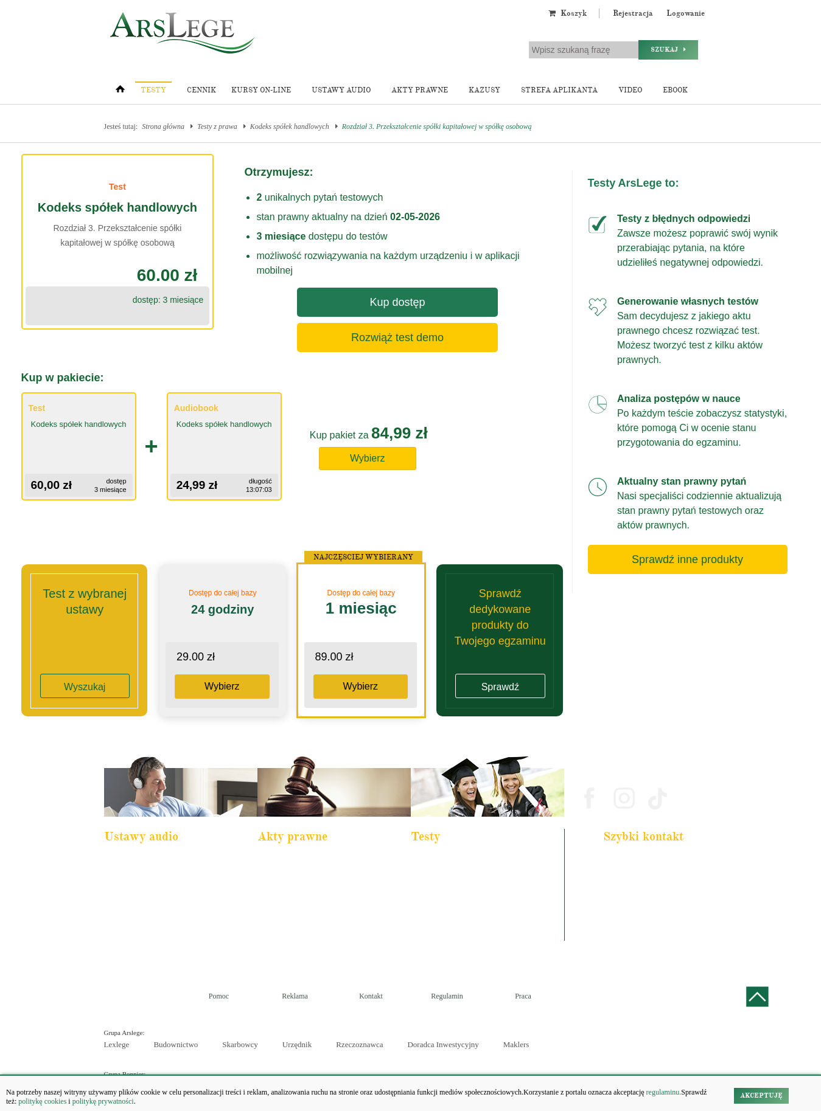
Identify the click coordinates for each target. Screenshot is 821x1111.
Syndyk (430, 928)
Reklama (295, 996)
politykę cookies (42, 1101)
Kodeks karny (285, 862)
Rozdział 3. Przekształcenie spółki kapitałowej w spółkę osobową (437, 126)
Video (630, 90)
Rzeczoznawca (359, 1044)
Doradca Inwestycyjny (442, 1044)
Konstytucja (283, 944)
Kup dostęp (397, 302)
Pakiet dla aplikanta (139, 862)
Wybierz (367, 458)
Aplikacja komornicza (449, 878)
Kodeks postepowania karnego (154, 944)
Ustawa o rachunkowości (147, 928)
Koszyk (567, 13)
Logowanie (685, 13)
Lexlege (117, 1044)
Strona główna (163, 126)
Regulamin (447, 996)
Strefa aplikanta (559, 90)
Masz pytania (626, 934)
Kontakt (371, 996)
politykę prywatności (103, 1101)
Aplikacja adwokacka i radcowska (466, 862)
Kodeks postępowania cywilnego (157, 911)
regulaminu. (663, 1092)
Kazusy (484, 90)
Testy (153, 90)
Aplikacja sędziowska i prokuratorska (470, 911)
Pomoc (219, 996)
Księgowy (433, 944)
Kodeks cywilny (135, 895)
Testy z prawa (217, 126)
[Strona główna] (120, 92)
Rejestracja (633, 13)
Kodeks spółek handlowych (289, 126)
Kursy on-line (261, 90)
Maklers (516, 1044)
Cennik (201, 90)
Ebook (675, 90)
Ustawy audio (341, 90)
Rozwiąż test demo (397, 337)
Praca (523, 996)
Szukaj (668, 50)
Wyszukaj (84, 687)
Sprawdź (500, 687)
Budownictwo (175, 1044)
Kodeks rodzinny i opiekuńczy (308, 895)
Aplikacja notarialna (447, 895)
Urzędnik (297, 1044)
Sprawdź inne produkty (687, 559)
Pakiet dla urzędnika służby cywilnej (162, 878)
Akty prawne (419, 90)
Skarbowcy (240, 1044)
